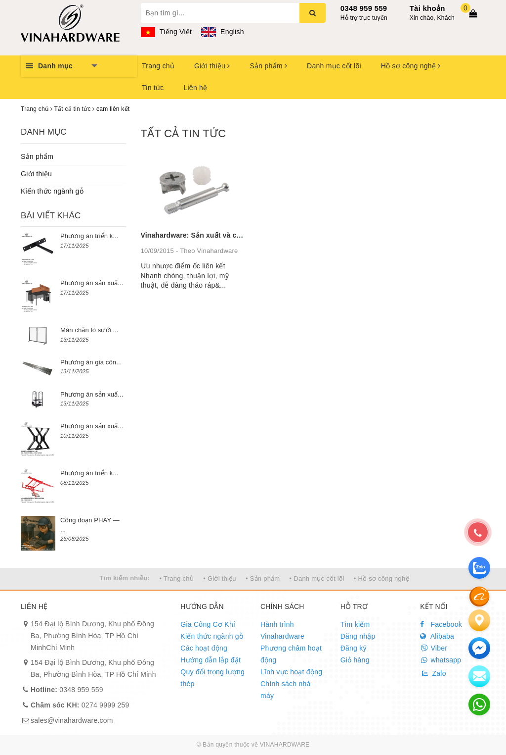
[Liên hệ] (479, 620)
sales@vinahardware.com (72, 720)
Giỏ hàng (355, 660)
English (222, 32)
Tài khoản (427, 8)
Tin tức (153, 88)
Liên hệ (195, 88)
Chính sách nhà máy (285, 690)
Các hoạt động (203, 648)
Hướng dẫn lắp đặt (210, 660)
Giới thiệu (212, 66)
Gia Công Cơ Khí (207, 624)
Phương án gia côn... (91, 362)
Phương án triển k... (89, 236)
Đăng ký (353, 648)
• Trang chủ (177, 578)
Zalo (433, 673)
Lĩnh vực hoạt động (291, 672)
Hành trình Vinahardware (282, 630)
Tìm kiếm (355, 624)
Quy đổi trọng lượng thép (212, 678)
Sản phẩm (268, 66)
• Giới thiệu (219, 578)
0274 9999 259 (80, 705)
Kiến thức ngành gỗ (52, 191)
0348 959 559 (363, 8)
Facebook (441, 624)
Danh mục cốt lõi (334, 66)
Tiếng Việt (166, 32)
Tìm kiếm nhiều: (124, 578)
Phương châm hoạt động (291, 654)
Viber (433, 648)
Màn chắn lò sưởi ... (89, 330)
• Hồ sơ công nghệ (381, 578)
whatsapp (440, 660)
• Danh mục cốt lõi (317, 578)
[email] (479, 648)
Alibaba (437, 636)
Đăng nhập (358, 636)
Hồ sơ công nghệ (411, 66)
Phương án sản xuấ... (92, 283)
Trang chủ (158, 66)
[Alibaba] (479, 596)
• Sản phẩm (263, 578)
